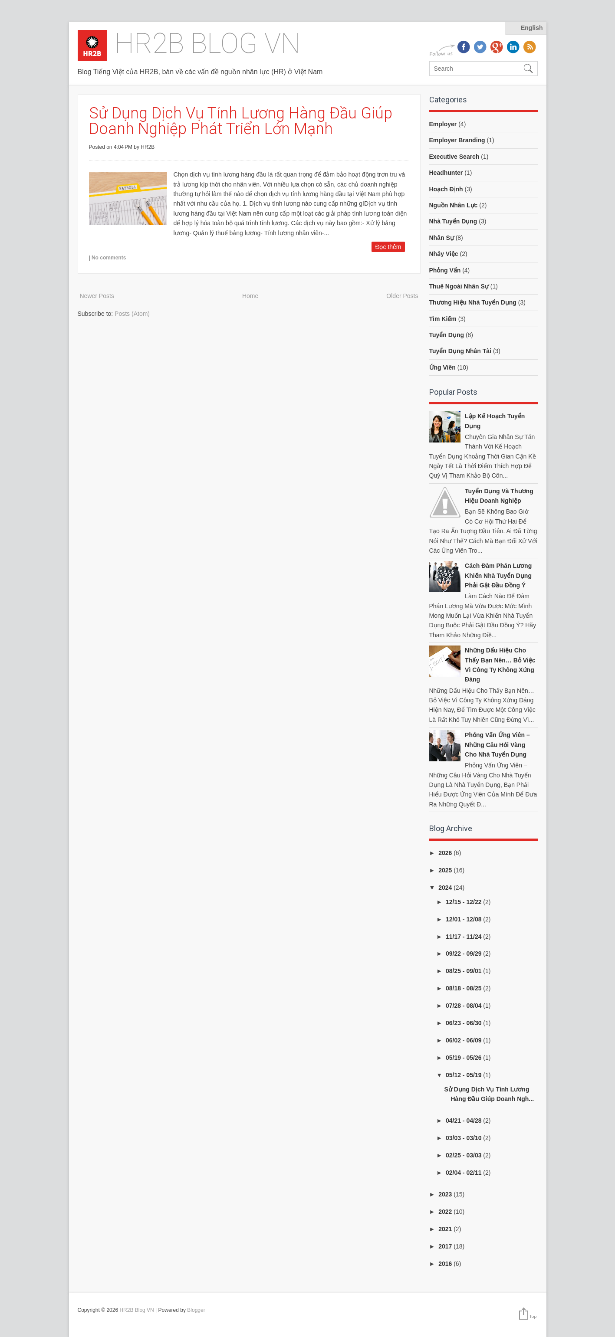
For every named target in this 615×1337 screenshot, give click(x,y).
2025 (446, 870)
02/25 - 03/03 (464, 1155)
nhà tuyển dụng (453, 221)
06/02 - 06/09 (464, 1040)
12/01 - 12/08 (464, 919)
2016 (446, 1263)
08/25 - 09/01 (464, 970)
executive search (454, 156)
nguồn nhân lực (453, 205)
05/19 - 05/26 (464, 1057)
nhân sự (441, 237)
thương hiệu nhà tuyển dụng (472, 302)
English (532, 27)
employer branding (457, 140)
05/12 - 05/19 (464, 1075)
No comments (109, 258)
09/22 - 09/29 (464, 953)
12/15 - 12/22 (464, 901)
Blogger (196, 1310)
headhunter (446, 172)
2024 (446, 887)
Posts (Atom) (132, 313)
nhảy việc (443, 253)
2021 (446, 1229)
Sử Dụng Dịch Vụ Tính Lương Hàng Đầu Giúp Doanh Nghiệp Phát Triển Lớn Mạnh (240, 121)
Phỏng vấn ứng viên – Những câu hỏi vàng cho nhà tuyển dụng (497, 744)
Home (250, 295)
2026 (446, 852)
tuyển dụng (446, 334)
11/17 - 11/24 (464, 936)
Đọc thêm (388, 246)
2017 (446, 1246)
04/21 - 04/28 (464, 1120)
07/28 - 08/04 (464, 1005)
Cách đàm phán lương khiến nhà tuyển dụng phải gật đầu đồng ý (498, 575)
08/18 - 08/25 (464, 988)
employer (443, 124)
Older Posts (402, 295)
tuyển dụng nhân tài (460, 350)
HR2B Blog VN (207, 43)
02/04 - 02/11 (464, 1172)
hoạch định (446, 189)
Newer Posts (97, 295)
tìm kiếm (443, 318)
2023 (446, 1194)
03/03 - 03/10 (464, 1137)
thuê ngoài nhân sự (459, 286)
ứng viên (442, 367)
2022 (446, 1211)
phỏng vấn (445, 270)
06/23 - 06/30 (464, 1022)
